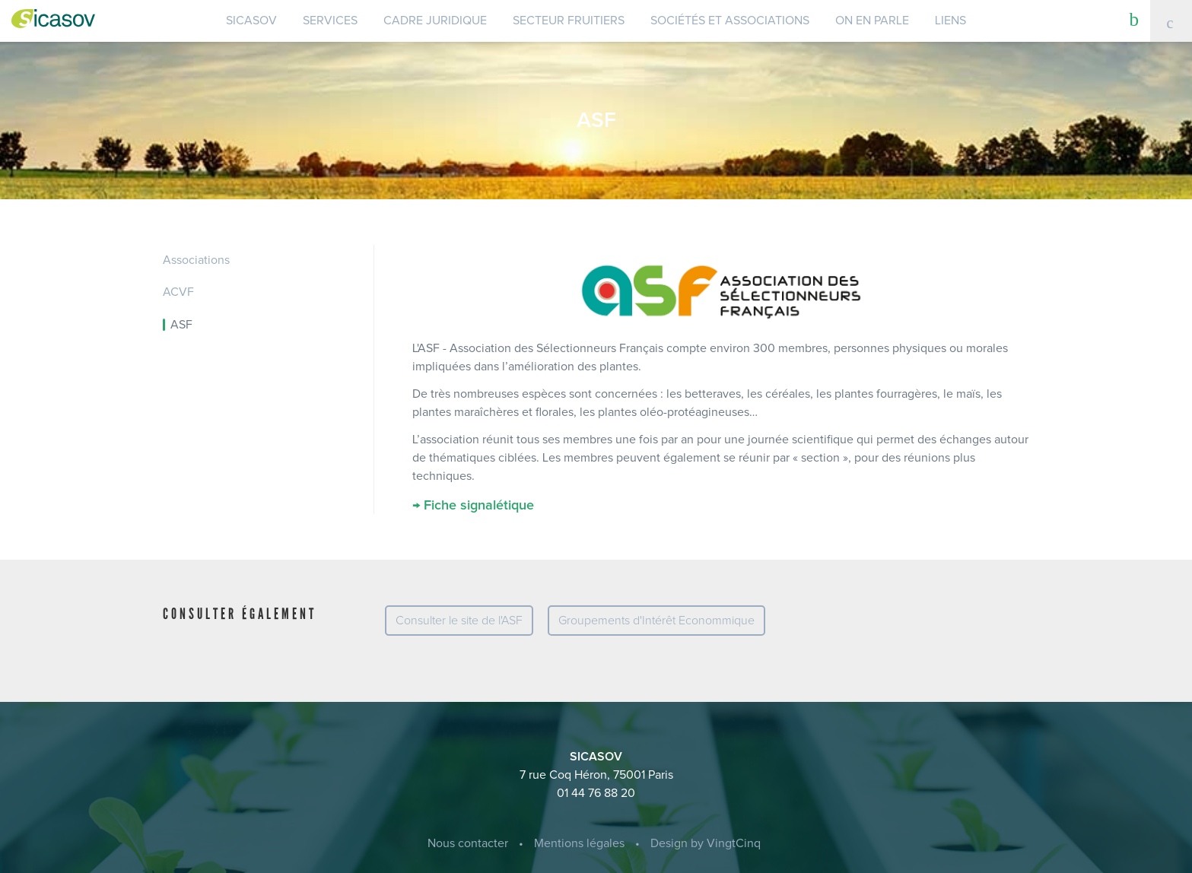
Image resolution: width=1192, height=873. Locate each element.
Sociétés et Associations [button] (729, 20)
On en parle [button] (872, 20)
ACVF (178, 292)
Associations (196, 260)
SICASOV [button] (251, 20)
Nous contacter (468, 843)
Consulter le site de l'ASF (459, 620)
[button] (1134, 19)
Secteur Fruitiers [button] (569, 20)
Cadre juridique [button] (435, 20)
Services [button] (330, 20)
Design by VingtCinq (705, 843)
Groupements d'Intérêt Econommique (656, 620)
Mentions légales (579, 843)
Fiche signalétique (479, 506)
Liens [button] (950, 20)
